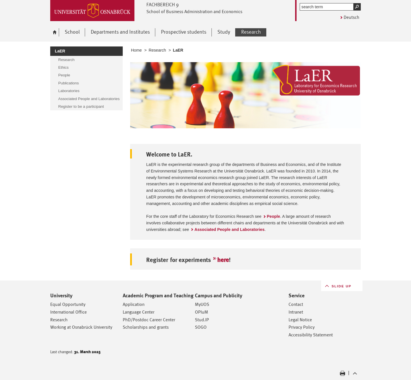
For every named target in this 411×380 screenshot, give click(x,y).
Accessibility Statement (311, 335)
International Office (68, 312)
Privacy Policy (302, 327)
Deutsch (351, 17)
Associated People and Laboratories (229, 229)
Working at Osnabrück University (81, 327)
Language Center (138, 312)
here (223, 259)
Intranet (296, 312)
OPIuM (201, 312)
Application (133, 304)
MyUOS (202, 304)
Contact (296, 304)
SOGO (201, 327)
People (273, 216)
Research (157, 50)
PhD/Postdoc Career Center (149, 319)
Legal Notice (300, 319)
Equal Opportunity (67, 304)
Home (136, 50)
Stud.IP (202, 319)
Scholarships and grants (146, 327)
